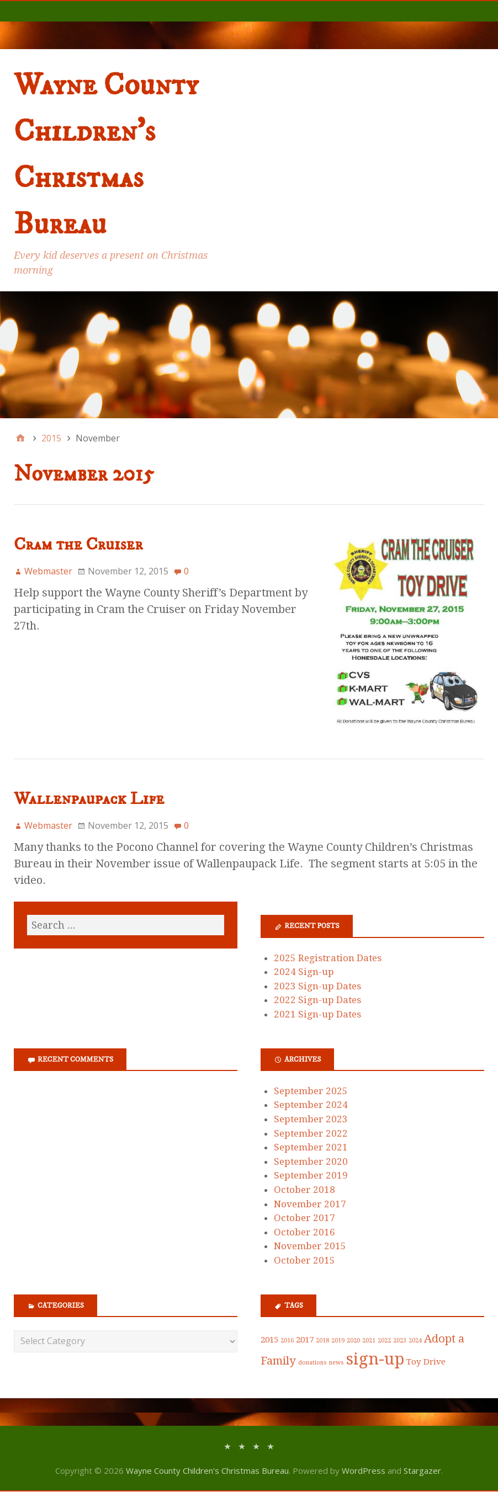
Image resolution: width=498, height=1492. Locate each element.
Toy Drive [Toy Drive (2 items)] (426, 1362)
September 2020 (311, 1161)
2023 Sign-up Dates (317, 986)
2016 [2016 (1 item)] (287, 1340)
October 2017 (304, 1217)
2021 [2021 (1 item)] (368, 1340)
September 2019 (311, 1175)
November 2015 (310, 1245)
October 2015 (304, 1260)
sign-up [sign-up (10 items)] (375, 1359)
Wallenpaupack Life (89, 799)
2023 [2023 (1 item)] (399, 1340)
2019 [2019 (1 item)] (338, 1340)
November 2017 (310, 1203)
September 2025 (311, 1090)
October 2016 (304, 1232)
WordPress (363, 1470)
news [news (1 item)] (336, 1362)
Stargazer (422, 1470)
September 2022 (311, 1133)
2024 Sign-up (304, 971)
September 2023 (311, 1119)
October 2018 (304, 1189)
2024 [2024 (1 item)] (415, 1340)
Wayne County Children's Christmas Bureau (207, 1470)
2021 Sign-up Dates (317, 1014)
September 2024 (311, 1104)
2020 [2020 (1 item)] (353, 1340)
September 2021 (311, 1147)
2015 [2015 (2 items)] (269, 1340)
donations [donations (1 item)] (312, 1362)
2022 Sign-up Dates (317, 999)
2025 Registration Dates (328, 957)
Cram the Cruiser (78, 545)
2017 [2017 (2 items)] (305, 1340)
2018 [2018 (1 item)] (322, 1340)
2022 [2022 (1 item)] (384, 1340)
